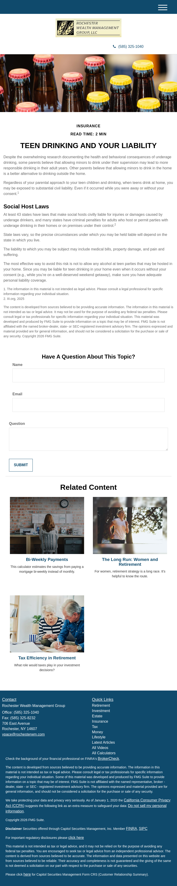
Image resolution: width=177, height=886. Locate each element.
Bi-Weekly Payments (47, 559)
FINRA (131, 829)
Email (17, 394)
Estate (97, 716)
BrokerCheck (108, 759)
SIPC (143, 829)
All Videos (100, 748)
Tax (95, 727)
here (27, 874)
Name (17, 365)
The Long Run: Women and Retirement (130, 562)
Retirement (101, 705)
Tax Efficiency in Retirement (47, 657)
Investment (101, 711)
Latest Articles (103, 742)
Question (17, 424)
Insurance (100, 721)
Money (97, 732)
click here (76, 838)
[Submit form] (21, 465)
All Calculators (103, 753)
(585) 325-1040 (128, 47)
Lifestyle (99, 737)
